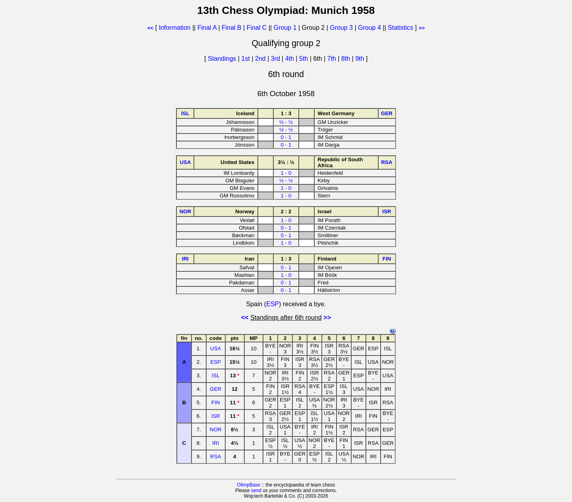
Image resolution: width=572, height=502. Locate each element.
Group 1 (285, 27)
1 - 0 (286, 173)
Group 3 (341, 27)
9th (360, 58)
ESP (272, 304)
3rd (276, 58)
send (256, 490)
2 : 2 (286, 211)
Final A (206, 27)
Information (175, 27)
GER (215, 389)
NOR (216, 429)
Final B (232, 27)
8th (346, 58)
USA (215, 348)
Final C (257, 27)
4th (290, 58)
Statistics (400, 27)
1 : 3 (286, 113)
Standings (222, 58)
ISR (215, 416)
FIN (215, 402)
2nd (261, 58)
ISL (216, 375)
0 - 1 (286, 137)
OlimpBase (249, 485)
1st (247, 58)
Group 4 (369, 27)
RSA (215, 457)
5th (304, 58)
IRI (215, 443)
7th (332, 58)
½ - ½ (286, 122)
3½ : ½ (286, 162)
